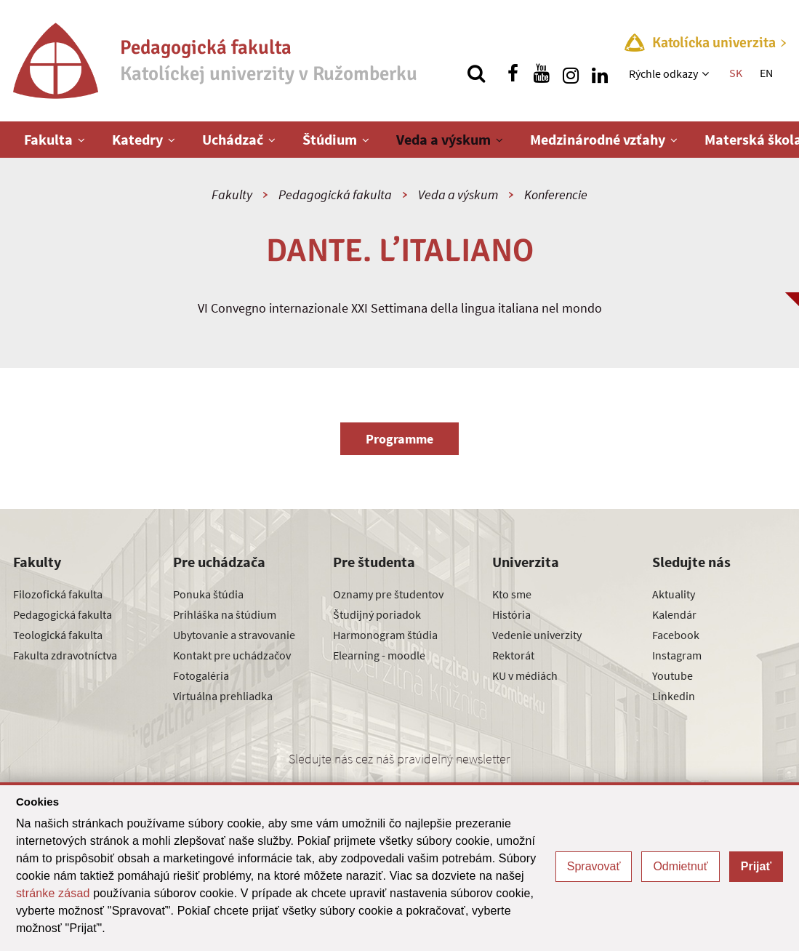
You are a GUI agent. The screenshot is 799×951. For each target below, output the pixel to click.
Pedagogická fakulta (335, 194)
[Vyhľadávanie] (476, 73)
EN (766, 72)
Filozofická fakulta (58, 594)
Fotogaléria (201, 675)
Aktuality (673, 594)
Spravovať (594, 866)
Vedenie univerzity (537, 634)
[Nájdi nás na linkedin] (599, 73)
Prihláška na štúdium (224, 614)
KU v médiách (525, 675)
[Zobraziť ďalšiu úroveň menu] (707, 73)
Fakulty (232, 194)
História (511, 614)
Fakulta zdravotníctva (65, 655)
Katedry (137, 139)
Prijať (756, 866)
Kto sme (511, 594)
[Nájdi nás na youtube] (541, 73)
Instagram (677, 655)
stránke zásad (53, 893)
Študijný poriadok (377, 614)
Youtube (672, 675)
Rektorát (513, 655)
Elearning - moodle (379, 655)
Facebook (675, 634)
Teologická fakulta (58, 634)
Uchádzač (232, 139)
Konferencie (555, 194)
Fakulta (48, 139)
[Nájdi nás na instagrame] (570, 73)
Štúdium (329, 139)
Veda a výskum (443, 139)
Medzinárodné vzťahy (597, 139)
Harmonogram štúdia (385, 634)
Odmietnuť (680, 866)
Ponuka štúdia (208, 594)
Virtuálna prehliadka (223, 696)
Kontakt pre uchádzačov (232, 655)
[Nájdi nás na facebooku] (512, 73)
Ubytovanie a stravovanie (234, 634)
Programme (399, 438)
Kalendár (674, 614)
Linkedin (673, 696)
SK (735, 72)
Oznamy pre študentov (388, 594)
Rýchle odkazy (663, 73)
